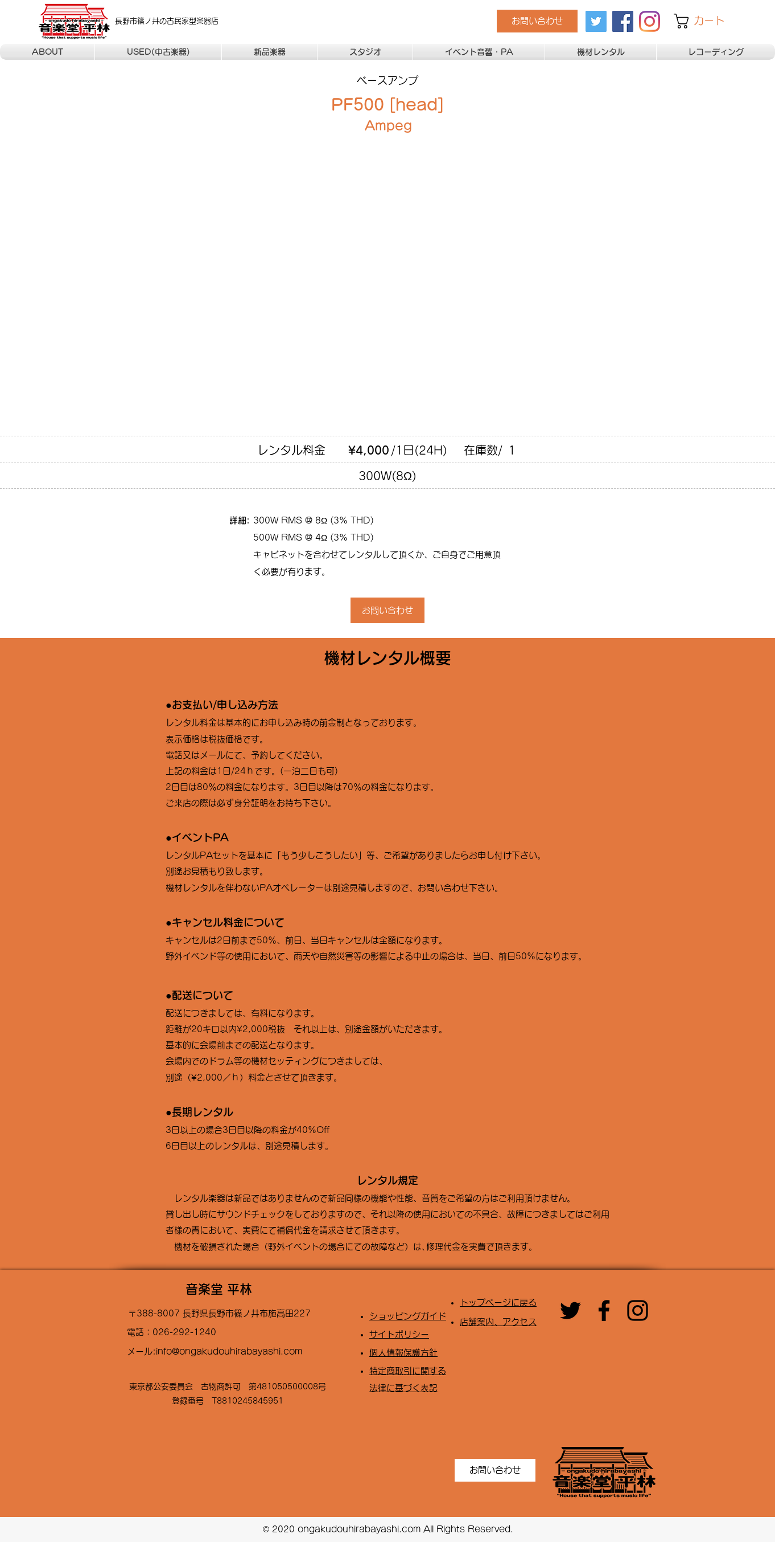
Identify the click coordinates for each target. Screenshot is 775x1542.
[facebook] (622, 21)
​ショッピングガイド (407, 1316)
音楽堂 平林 (218, 1289)
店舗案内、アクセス (498, 1322)
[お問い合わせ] (537, 21)
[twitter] (596, 21)
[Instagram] (649, 21)
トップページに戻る (498, 1302)
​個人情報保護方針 (403, 1352)
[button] (707, 21)
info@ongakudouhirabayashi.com (229, 1351)
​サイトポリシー (399, 1334)
